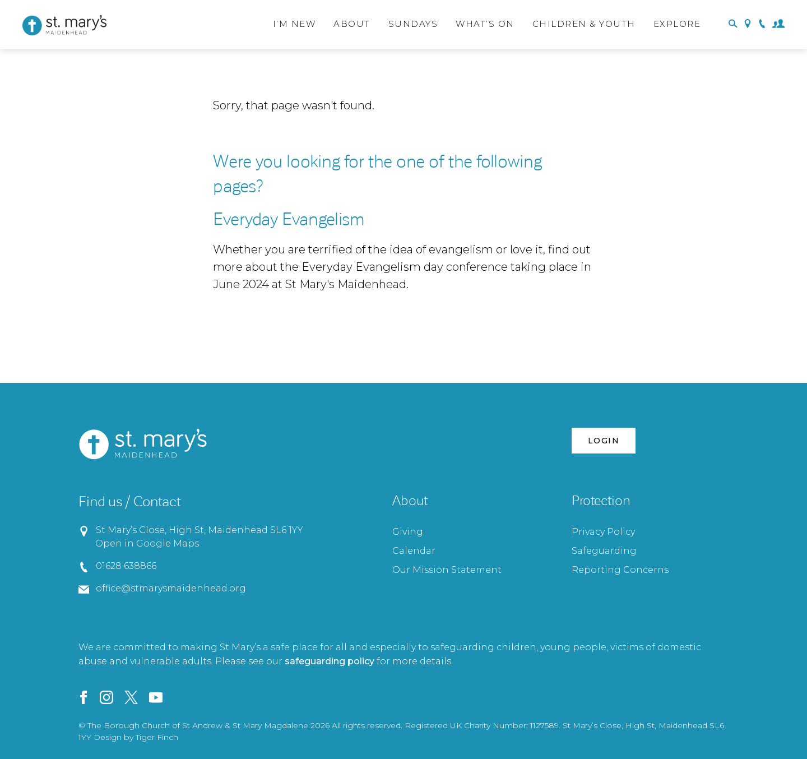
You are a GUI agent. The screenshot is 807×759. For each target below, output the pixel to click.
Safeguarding (604, 550)
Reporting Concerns (620, 569)
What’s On (485, 23)
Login (603, 441)
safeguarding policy (329, 661)
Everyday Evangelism (289, 219)
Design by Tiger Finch (136, 737)
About (351, 23)
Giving (407, 531)
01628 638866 (125, 566)
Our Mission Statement (447, 569)
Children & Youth (584, 23)
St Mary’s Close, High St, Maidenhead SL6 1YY (199, 530)
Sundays (413, 23)
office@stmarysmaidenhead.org (170, 588)
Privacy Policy (603, 531)
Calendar (413, 550)
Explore (677, 23)
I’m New (294, 23)
